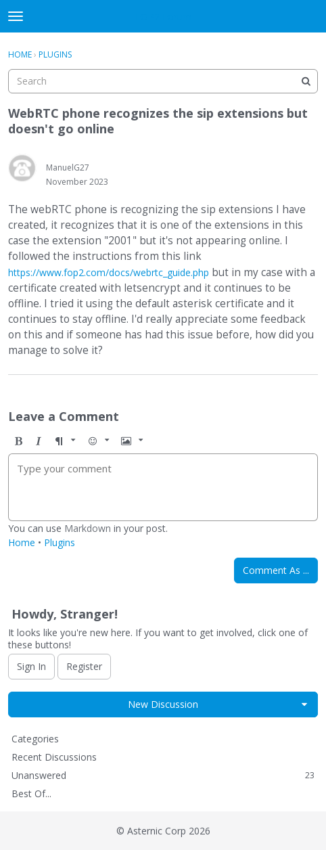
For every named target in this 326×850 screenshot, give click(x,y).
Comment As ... (276, 570)
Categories (35, 738)
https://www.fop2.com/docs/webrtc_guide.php (108, 272)
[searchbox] (163, 81)
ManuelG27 (67, 167)
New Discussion (163, 704)
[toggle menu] (15, 16)
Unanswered (163, 775)
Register (84, 666)
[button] (18, 441)
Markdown (87, 528)
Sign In (31, 666)
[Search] (306, 81)
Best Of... (31, 793)
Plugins (59, 542)
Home (21, 542)
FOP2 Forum (163, 16)
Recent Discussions (54, 757)
